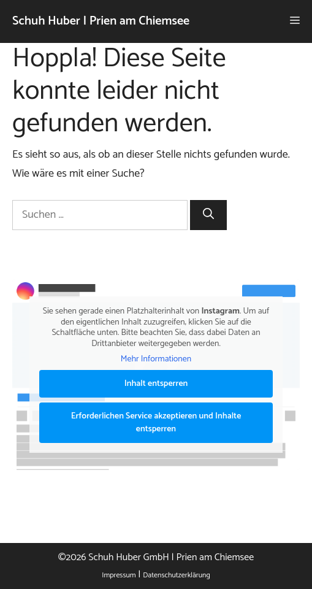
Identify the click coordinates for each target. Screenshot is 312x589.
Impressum (118, 575)
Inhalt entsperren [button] (156, 383)
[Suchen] (208, 215)
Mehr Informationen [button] (156, 359)
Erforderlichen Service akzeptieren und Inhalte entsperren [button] (156, 422)
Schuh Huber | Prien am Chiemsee (100, 21)
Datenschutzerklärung (176, 575)
